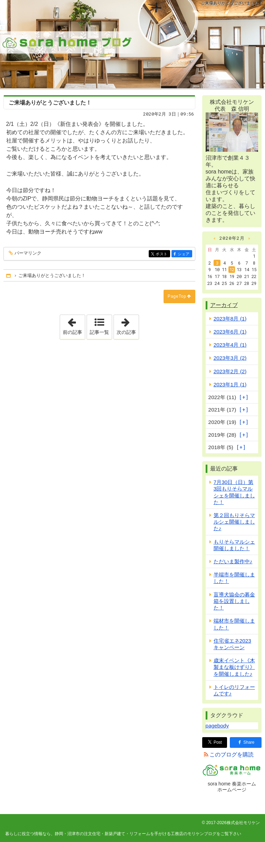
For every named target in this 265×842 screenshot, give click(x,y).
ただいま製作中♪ (233, 561)
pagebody (217, 726)
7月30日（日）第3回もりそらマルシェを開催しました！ (234, 492)
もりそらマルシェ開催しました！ (234, 545)
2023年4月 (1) (230, 345)
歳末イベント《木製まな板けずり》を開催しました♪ (234, 666)
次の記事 (128, 325)
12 (231, 269)
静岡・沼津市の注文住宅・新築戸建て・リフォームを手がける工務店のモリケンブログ (132, 44)
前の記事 (74, 325)
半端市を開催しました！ (234, 578)
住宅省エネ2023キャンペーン (232, 644)
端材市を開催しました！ (234, 624)
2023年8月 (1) (230, 318)
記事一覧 (99, 332)
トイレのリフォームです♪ (234, 690)
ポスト (162, 254)
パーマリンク (27, 253)
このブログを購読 (231, 754)
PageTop (177, 296)
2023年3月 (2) (230, 358)
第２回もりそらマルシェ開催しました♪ (234, 521)
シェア (184, 254)
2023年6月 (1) (230, 332)
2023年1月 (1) (230, 384)
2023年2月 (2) (230, 371)
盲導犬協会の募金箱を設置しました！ (234, 601)
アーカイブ (224, 305)
